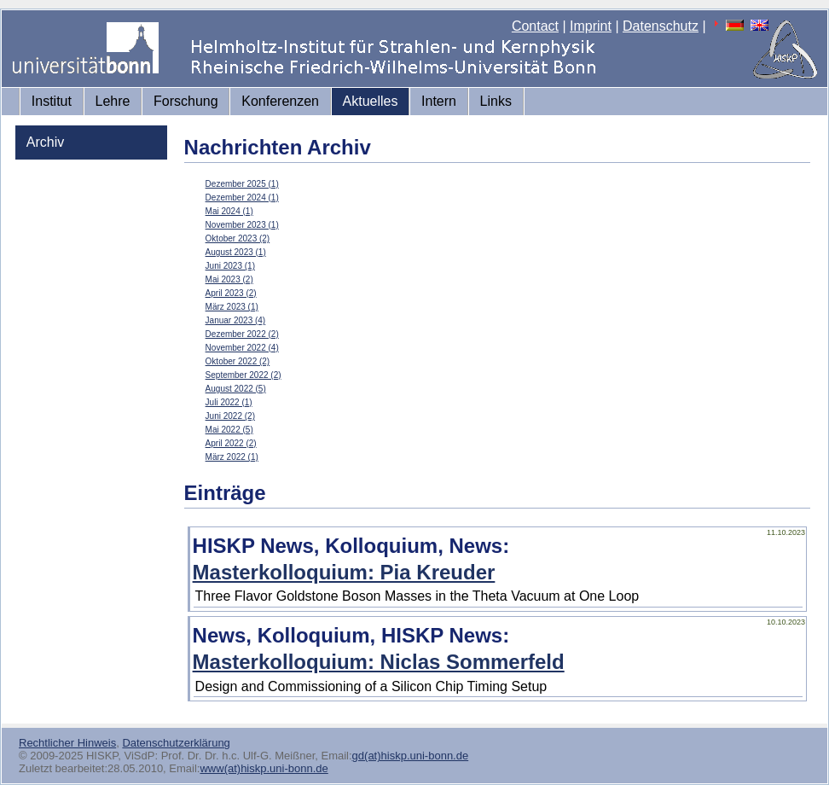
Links (496, 101)
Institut (52, 101)
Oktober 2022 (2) (238, 361)
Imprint (591, 26)
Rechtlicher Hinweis (67, 742)
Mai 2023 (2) (229, 279)
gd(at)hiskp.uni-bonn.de (410, 755)
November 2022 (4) (242, 347)
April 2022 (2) (231, 443)
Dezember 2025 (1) (242, 184)
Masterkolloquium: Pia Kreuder (344, 572)
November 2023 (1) (242, 225)
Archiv (45, 142)
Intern (438, 101)
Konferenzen (280, 101)
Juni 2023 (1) (230, 265)
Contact (535, 26)
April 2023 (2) (231, 293)
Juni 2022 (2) (230, 416)
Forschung (186, 101)
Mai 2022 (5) (229, 429)
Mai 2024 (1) (229, 211)
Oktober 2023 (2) (238, 238)
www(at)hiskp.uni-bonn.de (264, 768)
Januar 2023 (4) (236, 320)
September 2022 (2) (243, 375)
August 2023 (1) (236, 252)
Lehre (113, 101)
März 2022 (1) (232, 457)
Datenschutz (661, 26)
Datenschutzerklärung (175, 742)
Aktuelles (370, 101)
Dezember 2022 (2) (242, 334)
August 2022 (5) (236, 388)
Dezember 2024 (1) (242, 197)
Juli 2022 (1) (229, 402)
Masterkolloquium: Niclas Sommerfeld (379, 661)
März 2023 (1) (232, 306)
